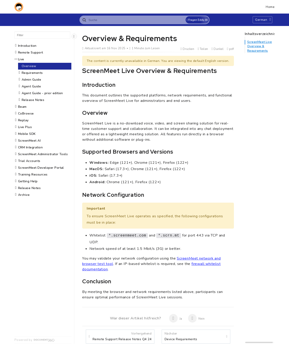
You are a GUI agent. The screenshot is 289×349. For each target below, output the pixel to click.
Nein (196, 318)
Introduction (27, 46)
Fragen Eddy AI (197, 20)
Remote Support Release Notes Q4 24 (122, 337)
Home (270, 7)
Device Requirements (181, 337)
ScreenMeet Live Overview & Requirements (259, 46)
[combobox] (144, 20)
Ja (175, 318)
